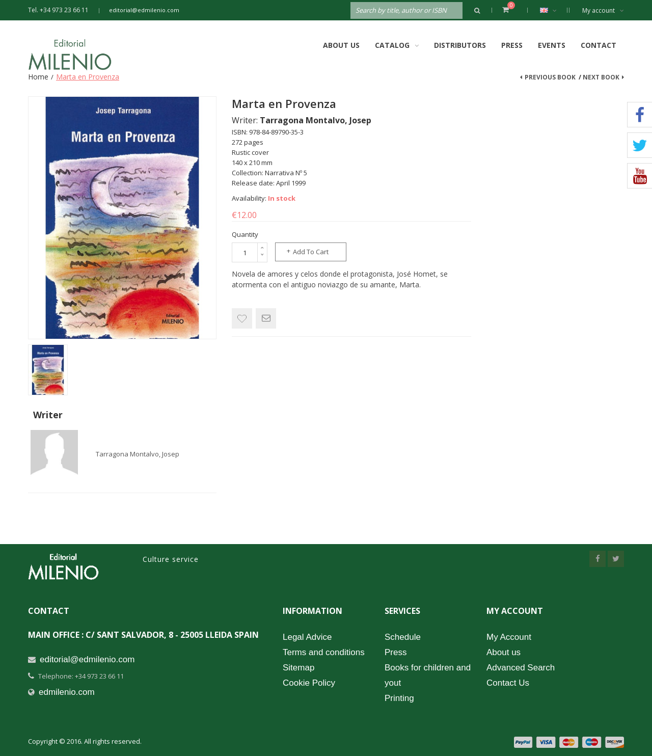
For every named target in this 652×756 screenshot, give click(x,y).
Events (551, 45)
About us (503, 652)
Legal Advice (307, 637)
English (553, 10)
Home (38, 77)
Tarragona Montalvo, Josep (137, 453)
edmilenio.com (67, 692)
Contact (598, 45)
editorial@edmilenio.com (144, 10)
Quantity (245, 234)
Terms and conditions (324, 652)
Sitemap (298, 667)
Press (512, 45)
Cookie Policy (309, 683)
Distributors (460, 45)
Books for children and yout (428, 675)
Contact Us (507, 683)
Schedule (403, 637)
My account (603, 10)
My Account (508, 637)
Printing (399, 698)
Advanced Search (520, 667)
